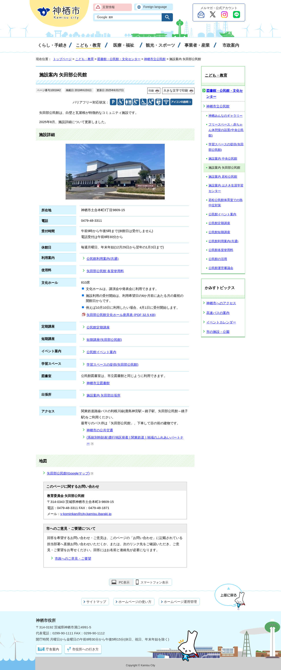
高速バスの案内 (217, 313)
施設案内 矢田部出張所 (103, 395)
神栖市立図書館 (98, 383)
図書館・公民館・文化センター (118, 59)
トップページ (62, 59)
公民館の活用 (218, 259)
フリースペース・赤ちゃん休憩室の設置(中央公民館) (226, 130)
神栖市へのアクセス (221, 303)
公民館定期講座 (98, 327)
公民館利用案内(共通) (102, 258)
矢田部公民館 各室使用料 (105, 271)
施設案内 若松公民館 (223, 176)
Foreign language (155, 7)
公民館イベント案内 (101, 352)
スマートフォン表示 (154, 582)
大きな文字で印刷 (175, 90)
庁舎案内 (52, 649)
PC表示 (124, 582)
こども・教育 (84, 59)
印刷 (151, 90)
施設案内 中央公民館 (223, 158)
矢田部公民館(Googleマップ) (70, 473)
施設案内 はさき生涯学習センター (226, 188)
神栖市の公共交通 (100, 430)
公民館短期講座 (219, 232)
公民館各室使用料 (221, 250)
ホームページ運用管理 (180, 602)
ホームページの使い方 (135, 602)
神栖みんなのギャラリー (225, 115)
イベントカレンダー (221, 322)
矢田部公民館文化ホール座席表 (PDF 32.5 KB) (121, 315)
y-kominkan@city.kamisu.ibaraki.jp (85, 514)
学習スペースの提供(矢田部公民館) (112, 364)
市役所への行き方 (85, 649)
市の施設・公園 (217, 332)
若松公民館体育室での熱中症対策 (225, 202)
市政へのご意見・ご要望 (73, 558)
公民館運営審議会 (221, 268)
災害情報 (108, 7)
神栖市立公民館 (155, 59)
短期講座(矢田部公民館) (104, 339)
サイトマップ (96, 602)
